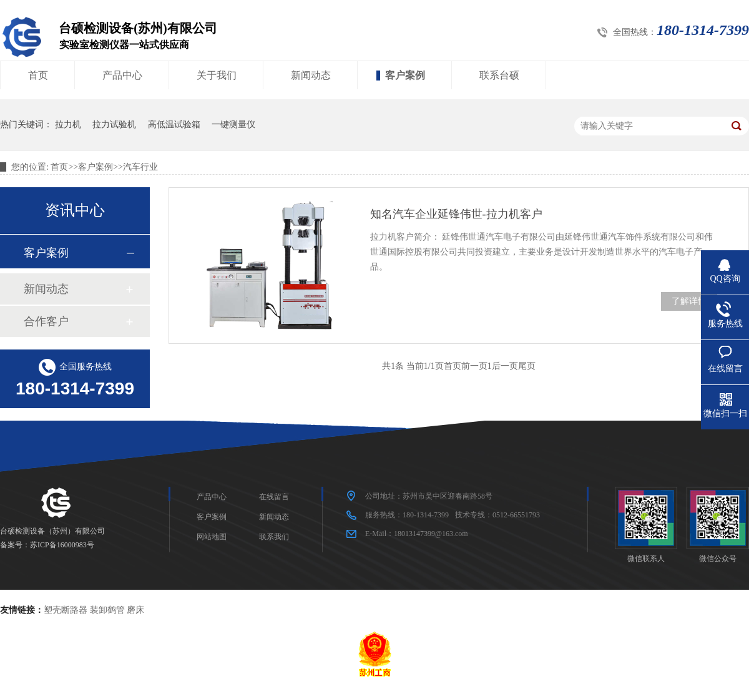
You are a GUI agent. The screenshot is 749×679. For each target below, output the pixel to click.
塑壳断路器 (65, 610)
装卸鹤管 (107, 610)
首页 (38, 75)
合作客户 (46, 321)
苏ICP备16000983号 (62, 544)
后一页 (505, 366)
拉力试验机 (114, 124)
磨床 (135, 610)
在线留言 (274, 496)
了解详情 (689, 301)
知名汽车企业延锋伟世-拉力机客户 (456, 214)
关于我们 (217, 75)
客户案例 (405, 75)
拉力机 (68, 124)
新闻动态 (311, 75)
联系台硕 (499, 75)
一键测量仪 (233, 124)
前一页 (474, 366)
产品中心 (122, 75)
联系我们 (274, 536)
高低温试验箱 (174, 124)
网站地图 (212, 536)
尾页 (527, 366)
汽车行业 (140, 167)
